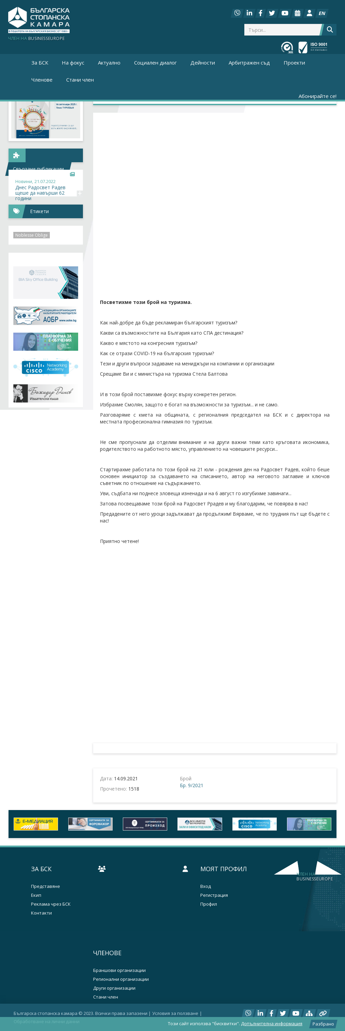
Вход (205, 886)
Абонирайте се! (317, 96)
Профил (208, 904)
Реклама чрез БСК (51, 904)
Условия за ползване (175, 1013)
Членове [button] (42, 79)
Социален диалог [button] (155, 62)
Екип (36, 895)
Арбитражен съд (249, 62)
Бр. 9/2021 (191, 785)
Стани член (80, 79)
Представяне (45, 886)
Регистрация (214, 895)
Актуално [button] (109, 62)
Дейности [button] (202, 62)
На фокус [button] (73, 62)
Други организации (114, 988)
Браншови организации (119, 970)
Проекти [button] (294, 62)
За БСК (41, 869)
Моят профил (223, 869)
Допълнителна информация (271, 1023)
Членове (107, 953)
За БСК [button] (39, 62)
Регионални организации (121, 979)
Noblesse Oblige (31, 235)
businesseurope (315, 876)
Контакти (41, 913)
